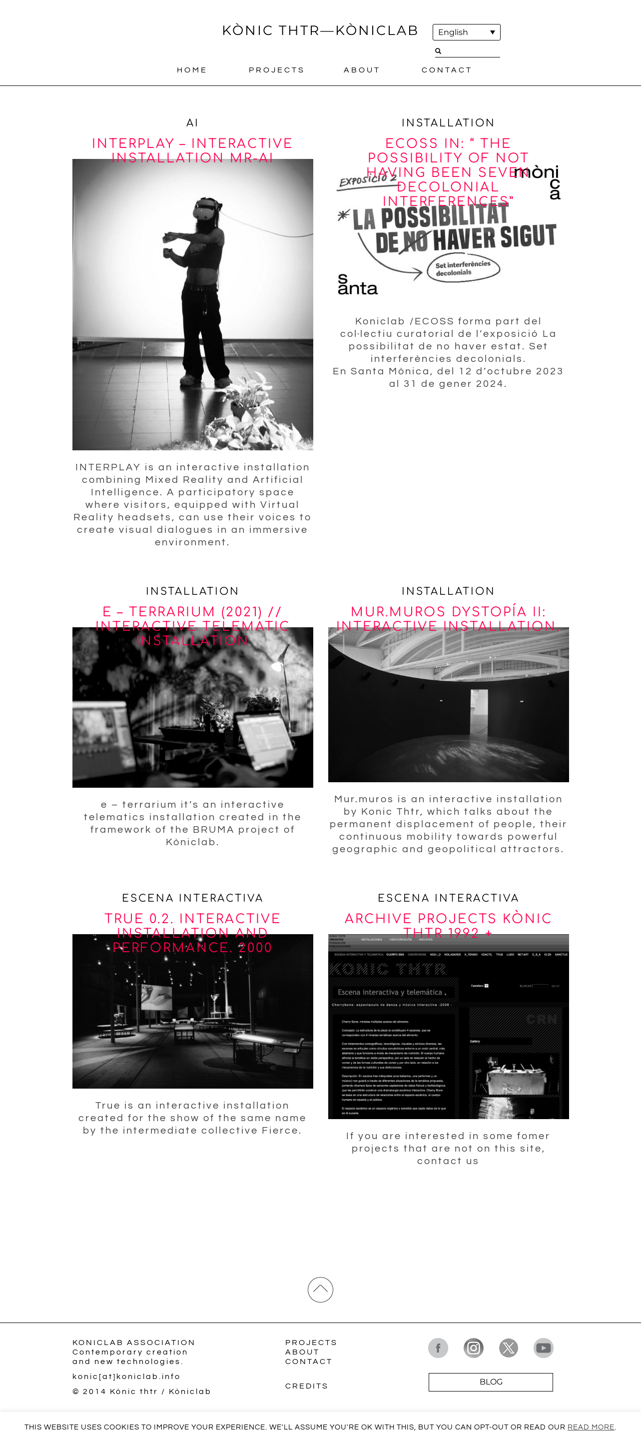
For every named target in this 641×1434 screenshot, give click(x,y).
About (362, 70)
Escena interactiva (193, 900)
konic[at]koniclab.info (126, 1379)
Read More (591, 1427)
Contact (447, 70)
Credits (307, 1388)
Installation (449, 123)
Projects (277, 70)
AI (192, 123)
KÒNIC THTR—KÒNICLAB (320, 30)
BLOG (491, 1384)
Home (192, 70)
